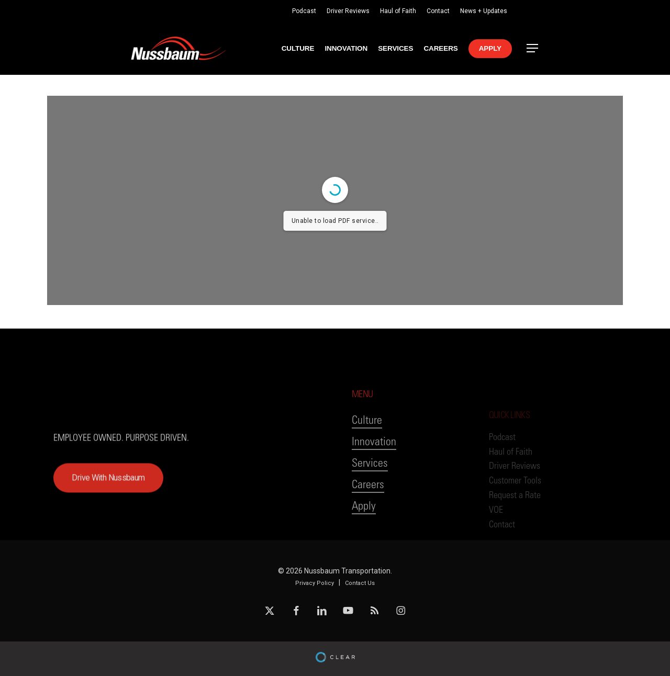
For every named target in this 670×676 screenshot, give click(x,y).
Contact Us (360, 583)
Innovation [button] (374, 471)
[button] (533, 48)
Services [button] (370, 493)
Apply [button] (364, 535)
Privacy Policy (314, 583)
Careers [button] (368, 514)
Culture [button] (367, 450)
